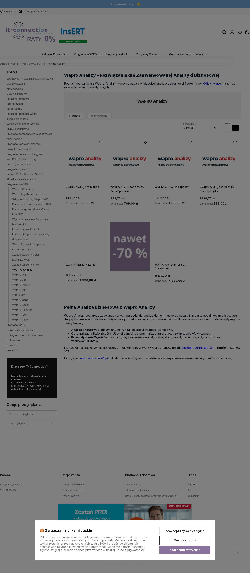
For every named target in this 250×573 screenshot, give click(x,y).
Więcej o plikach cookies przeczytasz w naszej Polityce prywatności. (98, 550)
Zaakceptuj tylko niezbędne (184, 531)
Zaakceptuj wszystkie (184, 550)
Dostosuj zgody (185, 540)
